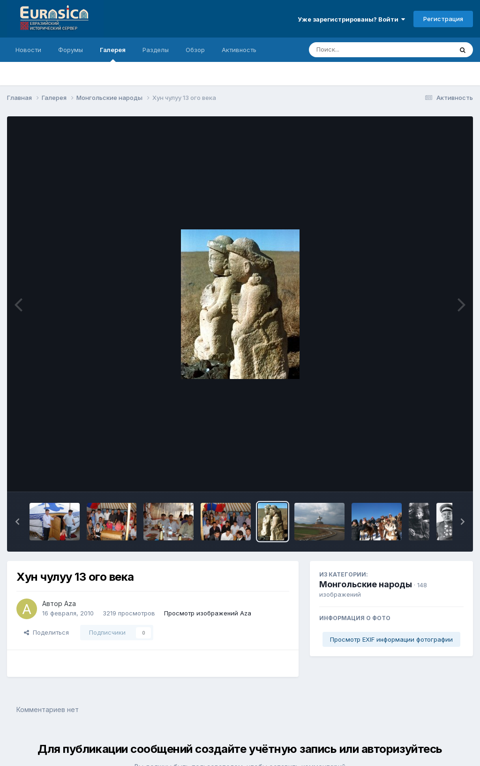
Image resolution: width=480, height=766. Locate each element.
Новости (28, 49)
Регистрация (443, 19)
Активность (239, 49)
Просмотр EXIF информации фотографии (391, 639)
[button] (17, 521)
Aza (70, 603)
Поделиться (46, 632)
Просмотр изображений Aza (207, 613)
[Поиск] (363, 49)
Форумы (70, 49)
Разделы (155, 49)
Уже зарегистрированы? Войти (351, 19)
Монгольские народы (365, 584)
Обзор (195, 49)
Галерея (113, 54)
